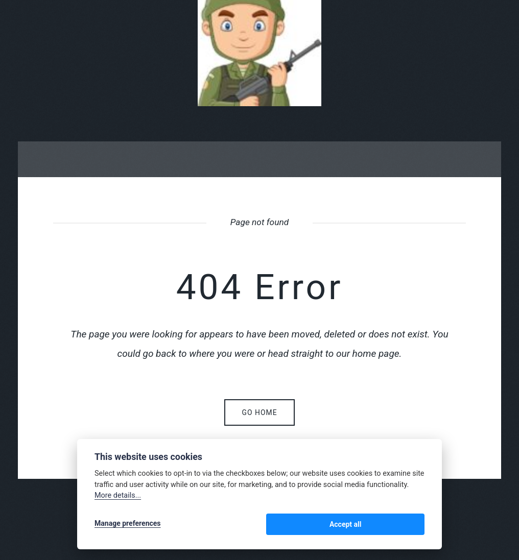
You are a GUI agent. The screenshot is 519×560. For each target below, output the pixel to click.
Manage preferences (128, 525)
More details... (118, 498)
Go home (259, 412)
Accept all (398, 525)
